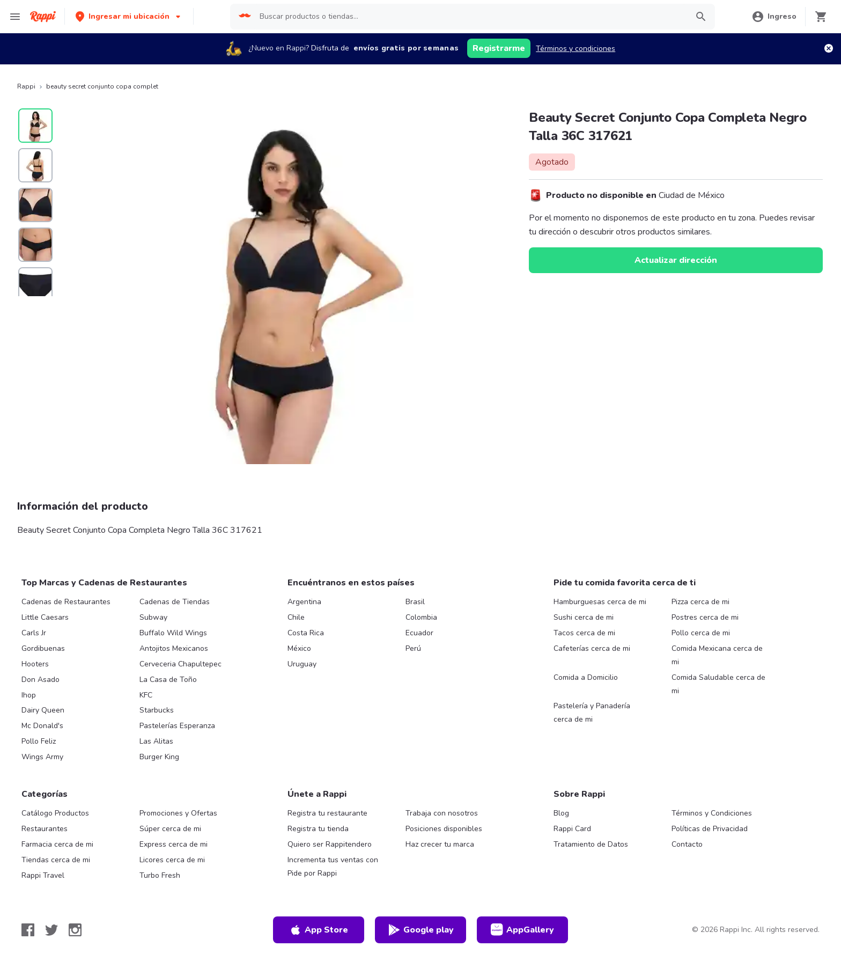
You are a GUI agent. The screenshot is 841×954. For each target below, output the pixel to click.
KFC (145, 695)
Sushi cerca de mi (584, 617)
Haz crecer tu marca (439, 844)
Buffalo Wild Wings (173, 633)
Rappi (26, 86)
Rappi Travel (42, 875)
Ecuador (419, 633)
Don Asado (40, 679)
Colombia (421, 617)
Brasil (415, 602)
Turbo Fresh (159, 875)
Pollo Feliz (38, 741)
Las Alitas (156, 741)
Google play (421, 929)
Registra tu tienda (318, 829)
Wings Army (42, 757)
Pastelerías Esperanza (177, 726)
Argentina (304, 602)
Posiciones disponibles (443, 829)
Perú (413, 648)
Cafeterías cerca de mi (592, 648)
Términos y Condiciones (712, 813)
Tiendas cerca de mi (55, 860)
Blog (561, 813)
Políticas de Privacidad (710, 829)
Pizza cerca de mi (700, 602)
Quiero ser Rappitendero (329, 844)
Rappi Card (572, 829)
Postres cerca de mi (705, 617)
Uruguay (301, 664)
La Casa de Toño (168, 679)
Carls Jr (33, 633)
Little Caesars (45, 617)
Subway (153, 617)
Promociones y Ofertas (178, 813)
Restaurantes (44, 829)
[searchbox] (470, 17)
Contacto (687, 844)
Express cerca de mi (173, 844)
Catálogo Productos (55, 813)
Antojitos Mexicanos (173, 648)
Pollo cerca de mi (701, 633)
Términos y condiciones (575, 48)
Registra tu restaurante (327, 813)
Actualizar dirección (676, 260)
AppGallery (522, 929)
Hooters (35, 664)
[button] (129, 16)
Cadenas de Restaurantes (65, 602)
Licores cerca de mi (172, 860)
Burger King (159, 757)
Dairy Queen (42, 710)
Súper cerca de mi (170, 829)
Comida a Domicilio (586, 677)
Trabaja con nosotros (441, 813)
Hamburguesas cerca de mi (600, 602)
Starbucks (156, 710)
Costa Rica (305, 633)
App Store (318, 929)
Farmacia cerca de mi (57, 844)
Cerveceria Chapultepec (180, 664)
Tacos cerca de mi (584, 633)
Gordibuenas (43, 648)
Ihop (28, 695)
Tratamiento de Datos (591, 844)
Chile (296, 617)
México (299, 648)
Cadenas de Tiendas (174, 602)
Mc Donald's (42, 726)
